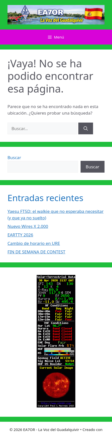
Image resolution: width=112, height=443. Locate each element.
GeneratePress (56, 434)
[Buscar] (85, 129)
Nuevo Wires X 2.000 (27, 226)
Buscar (14, 157)
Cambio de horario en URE (33, 243)
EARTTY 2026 (20, 235)
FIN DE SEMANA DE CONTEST (36, 252)
